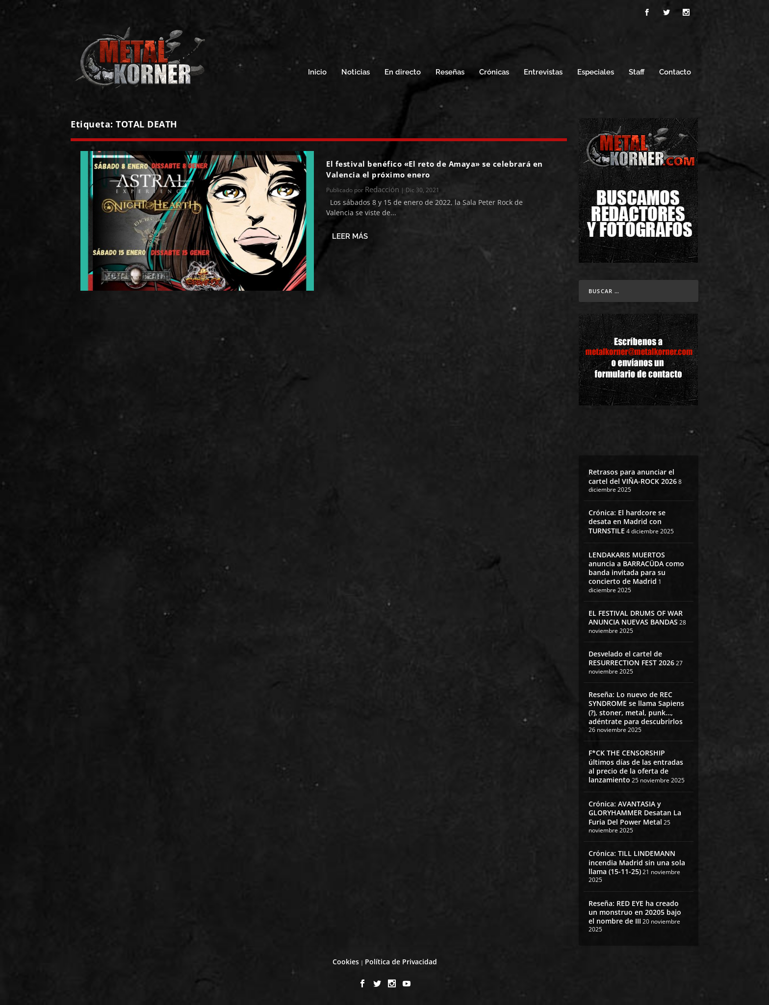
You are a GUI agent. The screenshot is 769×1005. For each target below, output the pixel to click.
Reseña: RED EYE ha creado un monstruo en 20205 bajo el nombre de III (635, 912)
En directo (402, 72)
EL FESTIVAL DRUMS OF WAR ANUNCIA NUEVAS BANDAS (636, 617)
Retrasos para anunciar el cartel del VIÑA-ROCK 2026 (633, 476)
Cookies (346, 961)
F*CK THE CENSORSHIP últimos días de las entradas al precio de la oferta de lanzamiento (636, 766)
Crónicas (494, 72)
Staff (636, 72)
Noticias (355, 72)
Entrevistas (543, 72)
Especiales (595, 72)
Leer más (350, 236)
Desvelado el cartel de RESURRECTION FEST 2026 (631, 658)
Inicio (317, 72)
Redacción (382, 189)
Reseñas (450, 72)
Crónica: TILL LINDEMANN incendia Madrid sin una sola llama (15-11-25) (637, 862)
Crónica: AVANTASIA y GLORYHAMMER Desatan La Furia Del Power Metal (635, 812)
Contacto (675, 72)
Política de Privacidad (401, 961)
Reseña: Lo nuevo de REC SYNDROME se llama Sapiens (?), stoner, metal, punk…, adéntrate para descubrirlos (636, 708)
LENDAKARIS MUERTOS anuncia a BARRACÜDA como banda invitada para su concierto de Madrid (636, 568)
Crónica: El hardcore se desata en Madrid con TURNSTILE (627, 521)
